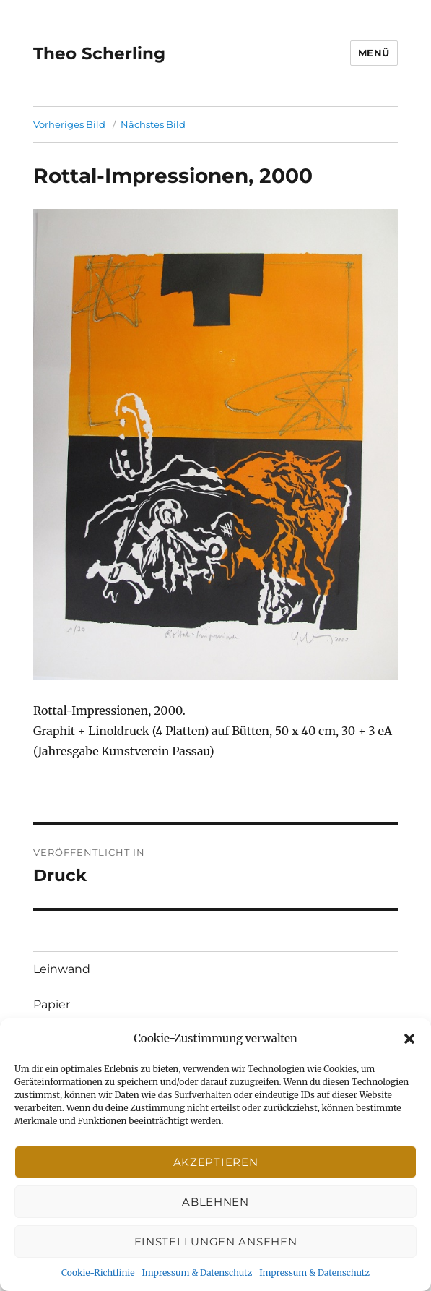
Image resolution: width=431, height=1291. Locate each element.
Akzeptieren (215, 1162)
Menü (374, 53)
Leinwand (61, 969)
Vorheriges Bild (69, 124)
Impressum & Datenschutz (197, 1272)
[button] (409, 1038)
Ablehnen (215, 1202)
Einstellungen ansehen (215, 1241)
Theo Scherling (99, 53)
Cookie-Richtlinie (97, 1272)
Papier (51, 1004)
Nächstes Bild (153, 124)
